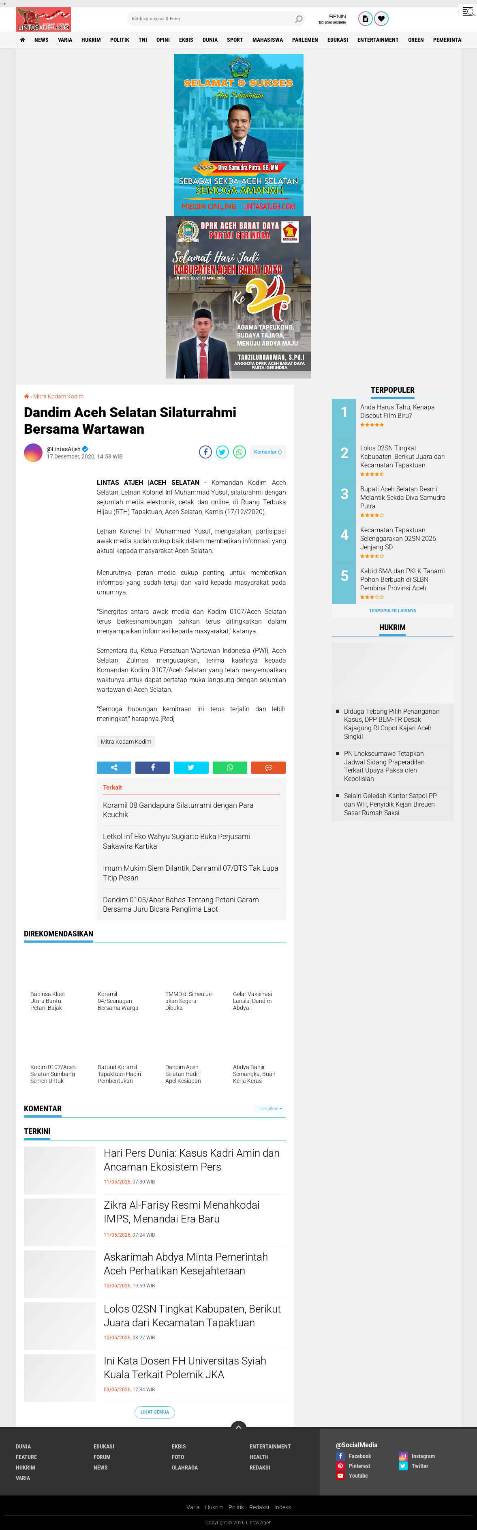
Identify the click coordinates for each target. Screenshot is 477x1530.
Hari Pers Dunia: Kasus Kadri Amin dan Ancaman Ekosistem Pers (192, 1160)
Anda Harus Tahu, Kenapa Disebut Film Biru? (397, 411)
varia (65, 40)
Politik (236, 1507)
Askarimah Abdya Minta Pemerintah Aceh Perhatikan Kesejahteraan (186, 1264)
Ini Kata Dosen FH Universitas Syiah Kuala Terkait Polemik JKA (185, 1368)
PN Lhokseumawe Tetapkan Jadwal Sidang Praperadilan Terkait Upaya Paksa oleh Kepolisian (384, 766)
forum (102, 1457)
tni (143, 40)
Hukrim (214, 1507)
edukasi (337, 40)
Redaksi (259, 1507)
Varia (193, 1507)
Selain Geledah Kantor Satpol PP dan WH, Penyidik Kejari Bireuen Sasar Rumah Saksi (390, 804)
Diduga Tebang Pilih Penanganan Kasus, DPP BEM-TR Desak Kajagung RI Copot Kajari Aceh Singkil (392, 724)
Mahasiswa (267, 40)
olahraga (185, 1467)
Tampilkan (270, 1108)
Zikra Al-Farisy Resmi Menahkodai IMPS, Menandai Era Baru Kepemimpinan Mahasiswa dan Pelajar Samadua (193, 1225)
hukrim (91, 40)
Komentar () (268, 452)
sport (235, 40)
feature (26, 1457)
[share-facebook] (205, 451)
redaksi (260, 1467)
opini (163, 40)
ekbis (186, 40)
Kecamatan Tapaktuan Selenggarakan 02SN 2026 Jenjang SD (398, 538)
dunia (210, 40)
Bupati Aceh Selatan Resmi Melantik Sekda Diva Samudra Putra (403, 497)
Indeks (282, 1507)
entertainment (378, 40)
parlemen (305, 40)
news (41, 40)
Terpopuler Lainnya (392, 610)
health (259, 1457)
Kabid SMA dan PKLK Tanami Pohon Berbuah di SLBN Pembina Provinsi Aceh (402, 579)
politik (119, 40)
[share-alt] (114, 768)
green (416, 40)
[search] (216, 18)
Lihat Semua (155, 1412)
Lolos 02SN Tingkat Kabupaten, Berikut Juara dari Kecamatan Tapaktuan (192, 1316)
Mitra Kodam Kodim (58, 396)
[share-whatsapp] (239, 451)
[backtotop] (239, 1429)
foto (178, 1457)
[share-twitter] (222, 451)
